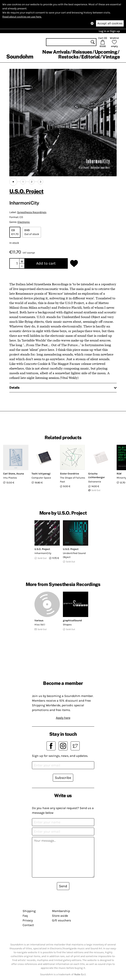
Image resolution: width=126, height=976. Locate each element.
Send (63, 886)
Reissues (82, 52)
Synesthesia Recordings (31, 212)
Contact (28, 925)
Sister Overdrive (69, 473)
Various (38, 620)
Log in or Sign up (109, 31)
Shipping (29, 911)
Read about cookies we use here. (22, 16)
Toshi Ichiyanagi (41, 473)
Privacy (28, 920)
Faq (25, 915)
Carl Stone (9, 473)
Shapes (67, 624)
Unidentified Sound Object (74, 555)
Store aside (60, 915)
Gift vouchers (61, 920)
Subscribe (63, 778)
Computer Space (41, 477)
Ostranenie (94, 481)
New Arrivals (56, 52)
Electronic (24, 222)
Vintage (111, 57)
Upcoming (106, 52)
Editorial (90, 57)
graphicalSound (72, 620)
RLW (119, 473)
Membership (61, 911)
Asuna (20, 473)
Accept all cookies (109, 23)
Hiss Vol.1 (39, 624)
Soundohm (19, 56)
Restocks (68, 57)
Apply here (63, 718)
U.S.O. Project (26, 191)
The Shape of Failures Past (72, 479)
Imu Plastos (10, 477)
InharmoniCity (42, 553)
